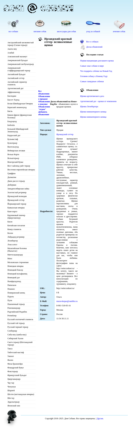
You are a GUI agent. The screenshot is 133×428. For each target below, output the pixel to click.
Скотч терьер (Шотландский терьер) (19, 343)
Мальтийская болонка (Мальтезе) (17, 249)
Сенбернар (12, 331)
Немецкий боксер (15, 270)
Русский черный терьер (17, 327)
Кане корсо (12, 211)
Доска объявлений (94, 47)
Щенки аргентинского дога (92, 96)
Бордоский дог (13, 135)
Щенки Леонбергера (89, 106)
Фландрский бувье (15, 367)
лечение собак (119, 31)
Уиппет (10, 356)
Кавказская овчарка (16, 207)
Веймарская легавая (16, 150)
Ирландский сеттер (15, 200)
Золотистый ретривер (16, 192)
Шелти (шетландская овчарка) (20, 394)
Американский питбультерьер (20, 64)
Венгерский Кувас (15, 162)
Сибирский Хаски (15, 338)
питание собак (40, 31)
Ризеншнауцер (13, 308)
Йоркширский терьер (16, 204)
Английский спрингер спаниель (17, 83)
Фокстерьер (12, 371)
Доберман (11, 185)
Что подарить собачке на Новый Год (96, 71)
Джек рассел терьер (16, 181)
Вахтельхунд (13, 147)
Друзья (100, 418)
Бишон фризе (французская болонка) (19, 116)
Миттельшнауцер (15, 255)
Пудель (10, 296)
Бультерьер (12, 143)
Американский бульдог (17, 60)
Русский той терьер (16, 323)
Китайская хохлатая (16, 225)
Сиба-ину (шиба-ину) (16, 334)
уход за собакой (93, 31)
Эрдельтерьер (13, 402)
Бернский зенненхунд (16, 107)
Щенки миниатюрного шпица (93, 112)
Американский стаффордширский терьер (18, 69)
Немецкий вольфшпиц (17, 274)
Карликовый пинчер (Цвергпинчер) (16, 216)
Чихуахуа (11, 386)
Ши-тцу (10, 398)
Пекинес (11, 289)
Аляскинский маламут (17, 56)
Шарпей (11, 390)
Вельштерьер (13, 158)
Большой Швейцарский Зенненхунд (17, 130)
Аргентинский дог (15, 88)
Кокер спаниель (14, 229)
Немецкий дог (13, 277)
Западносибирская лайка (18, 188)
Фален (10, 360)
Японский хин (13, 405)
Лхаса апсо (12, 244)
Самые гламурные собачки (92, 81)
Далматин (11, 177)
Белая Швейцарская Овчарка (20, 103)
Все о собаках (92, 41)
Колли (10, 233)
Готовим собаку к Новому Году (94, 76)
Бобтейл (11, 125)
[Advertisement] (57, 69)
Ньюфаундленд (14, 281)
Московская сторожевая (18, 262)
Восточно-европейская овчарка (21, 169)
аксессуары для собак (66, 31)
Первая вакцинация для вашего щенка (97, 60)
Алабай (10, 53)
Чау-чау (10, 383)
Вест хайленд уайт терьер (18, 166)
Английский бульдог (16, 74)
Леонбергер (12, 241)
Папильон (11, 285)
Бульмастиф (12, 139)
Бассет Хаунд (13, 100)
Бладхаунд (12, 121)
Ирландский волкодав (17, 196)
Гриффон (11, 173)
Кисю (9, 221)
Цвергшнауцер (13, 379)
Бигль (9, 111)
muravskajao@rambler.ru (67, 301)
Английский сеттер (15, 78)
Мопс (9, 258)
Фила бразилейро (15, 364)
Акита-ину (12, 49)
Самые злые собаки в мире (92, 66)
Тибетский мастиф (15, 352)
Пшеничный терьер (16, 304)
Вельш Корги (13, 154)
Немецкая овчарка (15, 266)
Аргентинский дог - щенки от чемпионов (98, 101)
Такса (9, 348)
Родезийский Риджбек (17, 312)
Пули (9, 300)
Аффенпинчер (13, 92)
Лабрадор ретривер (15, 237)
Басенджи (11, 96)
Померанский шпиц (16, 293)
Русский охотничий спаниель (20, 319)
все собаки (13, 31)
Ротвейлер (11, 315)
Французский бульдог (17, 375)
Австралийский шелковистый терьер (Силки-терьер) (20, 43)
